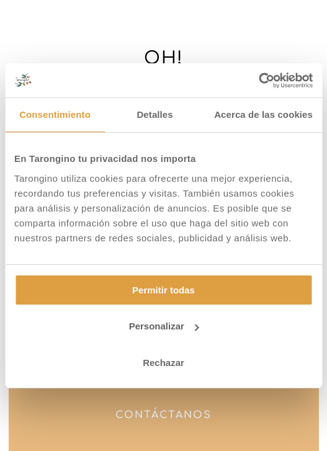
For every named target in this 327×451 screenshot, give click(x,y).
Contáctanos (163, 415)
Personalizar (164, 326)
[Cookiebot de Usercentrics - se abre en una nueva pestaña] (258, 81)
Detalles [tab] (154, 114)
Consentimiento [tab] (55, 114)
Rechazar (163, 362)
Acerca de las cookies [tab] (263, 114)
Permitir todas (163, 290)
